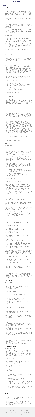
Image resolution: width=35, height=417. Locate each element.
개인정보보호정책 (9, 408)
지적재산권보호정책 (16, 408)
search (31, 1)
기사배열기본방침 (22, 408)
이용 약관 (4, 408)
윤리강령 (27, 408)
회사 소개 (30, 408)
